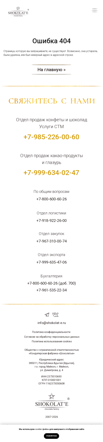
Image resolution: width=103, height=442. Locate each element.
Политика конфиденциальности (51, 332)
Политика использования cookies (52, 341)
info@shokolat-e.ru (51, 323)
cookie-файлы (42, 429)
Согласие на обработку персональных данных (51, 336)
